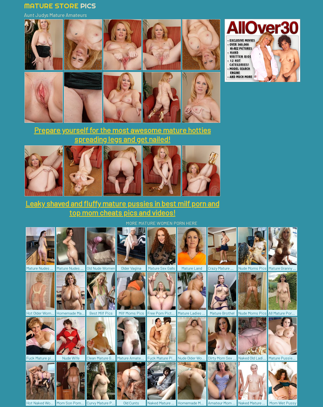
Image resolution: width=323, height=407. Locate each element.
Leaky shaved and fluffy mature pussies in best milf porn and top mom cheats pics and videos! (122, 208)
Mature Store (60, 5)
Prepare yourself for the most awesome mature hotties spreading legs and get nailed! (122, 134)
